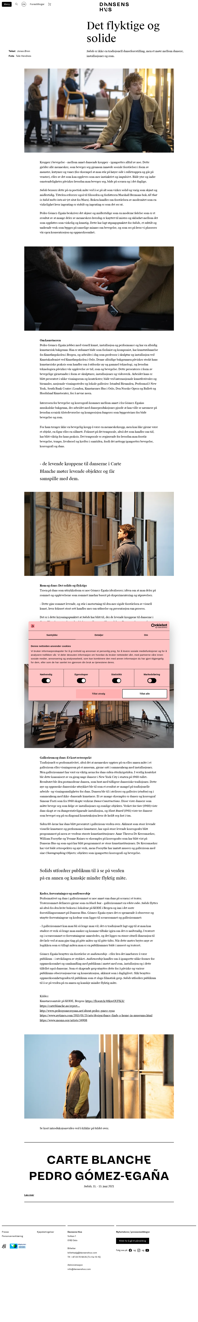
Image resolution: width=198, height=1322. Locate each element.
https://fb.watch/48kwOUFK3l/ (105, 1001)
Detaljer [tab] (99, 635)
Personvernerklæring (12, 1236)
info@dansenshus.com (79, 1269)
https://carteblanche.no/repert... (60, 1006)
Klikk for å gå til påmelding (132, 1241)
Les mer (29, 1195)
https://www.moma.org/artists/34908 (63, 1020)
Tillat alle (145, 693)
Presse (5, 1232)
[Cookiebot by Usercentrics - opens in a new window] (153, 626)
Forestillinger (37, 4)
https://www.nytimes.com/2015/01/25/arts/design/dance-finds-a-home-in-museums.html (96, 1015)
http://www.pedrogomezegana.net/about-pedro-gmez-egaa (77, 1010)
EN (23, 4)
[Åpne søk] (16, 4)
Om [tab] (146, 635)
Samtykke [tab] (52, 635)
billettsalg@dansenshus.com (82, 1253)
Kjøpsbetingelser (45, 1232)
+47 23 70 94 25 (79, 1257)
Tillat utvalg (98, 693)
